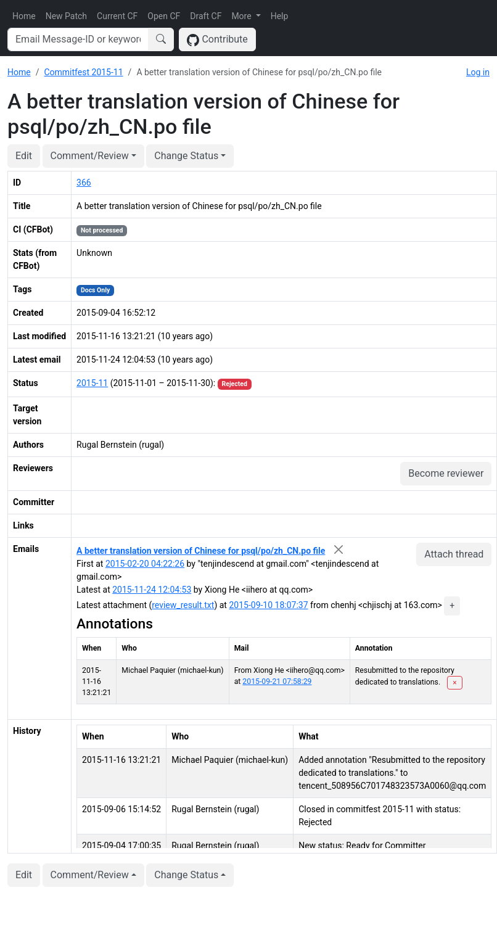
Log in (478, 72)
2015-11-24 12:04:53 (151, 590)
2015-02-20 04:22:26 (144, 564)
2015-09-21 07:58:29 (276, 681)
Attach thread (453, 554)
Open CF (163, 16)
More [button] (242, 16)
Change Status (186, 156)
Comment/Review (90, 156)
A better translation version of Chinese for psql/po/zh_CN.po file (200, 551)
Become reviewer (445, 473)
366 (83, 182)
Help (280, 16)
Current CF (117, 16)
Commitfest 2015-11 (83, 72)
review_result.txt (183, 605)
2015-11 (92, 383)
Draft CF (205, 16)
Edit (23, 156)
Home (24, 16)
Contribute (217, 39)
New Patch (66, 16)
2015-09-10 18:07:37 (268, 605)
